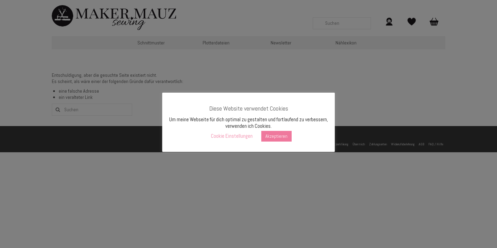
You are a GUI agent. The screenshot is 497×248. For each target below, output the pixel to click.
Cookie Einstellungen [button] (232, 136)
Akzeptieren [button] (276, 136)
